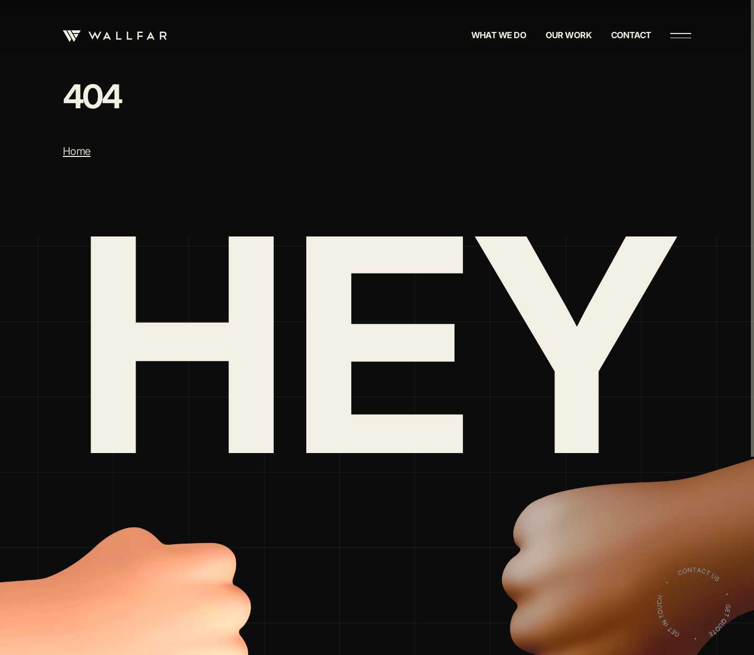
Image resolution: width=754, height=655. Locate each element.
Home (77, 151)
